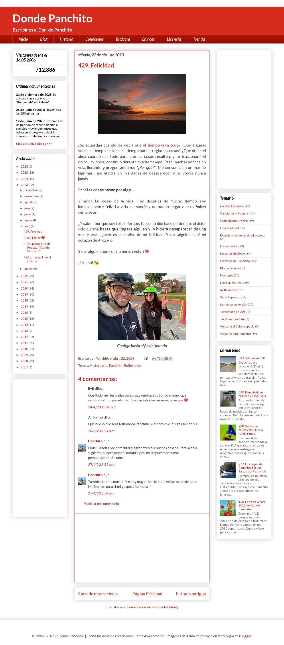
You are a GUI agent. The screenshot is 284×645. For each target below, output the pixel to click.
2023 (25, 185)
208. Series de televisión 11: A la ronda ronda (251, 430)
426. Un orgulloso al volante (37, 259)
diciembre (31, 190)
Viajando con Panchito (235, 333)
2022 (25, 276)
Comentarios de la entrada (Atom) (152, 607)
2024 (25, 179)
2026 (25, 166)
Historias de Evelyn (233, 253)
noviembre (32, 196)
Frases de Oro (230, 246)
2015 (25, 318)
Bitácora (123, 39)
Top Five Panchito (232, 319)
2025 (25, 172)
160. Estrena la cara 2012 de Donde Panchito (252, 505)
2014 (25, 325)
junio (28, 214)
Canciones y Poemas (234, 213)
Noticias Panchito (232, 282)
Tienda (199, 39)
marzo (28, 268)
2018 (25, 300)
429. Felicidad (33, 231)
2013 (25, 331)
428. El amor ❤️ (34, 238)
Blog (43, 39)
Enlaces (148, 39)
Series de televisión (233, 304)
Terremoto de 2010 (233, 312)
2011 (25, 343)
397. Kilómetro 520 (252, 358)
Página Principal (147, 593)
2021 (25, 282)
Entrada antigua (191, 593)
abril (27, 226)
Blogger (245, 636)
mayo (28, 220)
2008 (25, 361)
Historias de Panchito (106, 365)
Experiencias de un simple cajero (242, 235)
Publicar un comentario (101, 503)
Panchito (95, 441)
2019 (25, 294)
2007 (25, 367)
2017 (25, 306)
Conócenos (94, 39)
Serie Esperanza (231, 297)
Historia (66, 39)
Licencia (174, 39)
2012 (25, 337)
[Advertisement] (142, 548)
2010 (25, 349)
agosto (29, 202)
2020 (25, 288)
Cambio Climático (232, 206)
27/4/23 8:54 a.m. (101, 493)
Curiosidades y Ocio (234, 220)
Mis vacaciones (230, 268)
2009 (25, 355)
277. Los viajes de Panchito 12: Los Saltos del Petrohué (252, 467)
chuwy (204, 636)
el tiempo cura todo (161, 145)
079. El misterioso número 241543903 (252, 394)
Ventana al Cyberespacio (237, 326)
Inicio (23, 39)
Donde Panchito (52, 18)
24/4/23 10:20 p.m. (102, 407)
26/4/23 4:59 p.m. (101, 431)
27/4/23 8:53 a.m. (101, 464)
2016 (25, 312)
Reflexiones (133, 365)
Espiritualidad (229, 228)
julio (27, 208)
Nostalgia (226, 275)
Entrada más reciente (98, 593)
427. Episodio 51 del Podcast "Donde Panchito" (37, 247)
